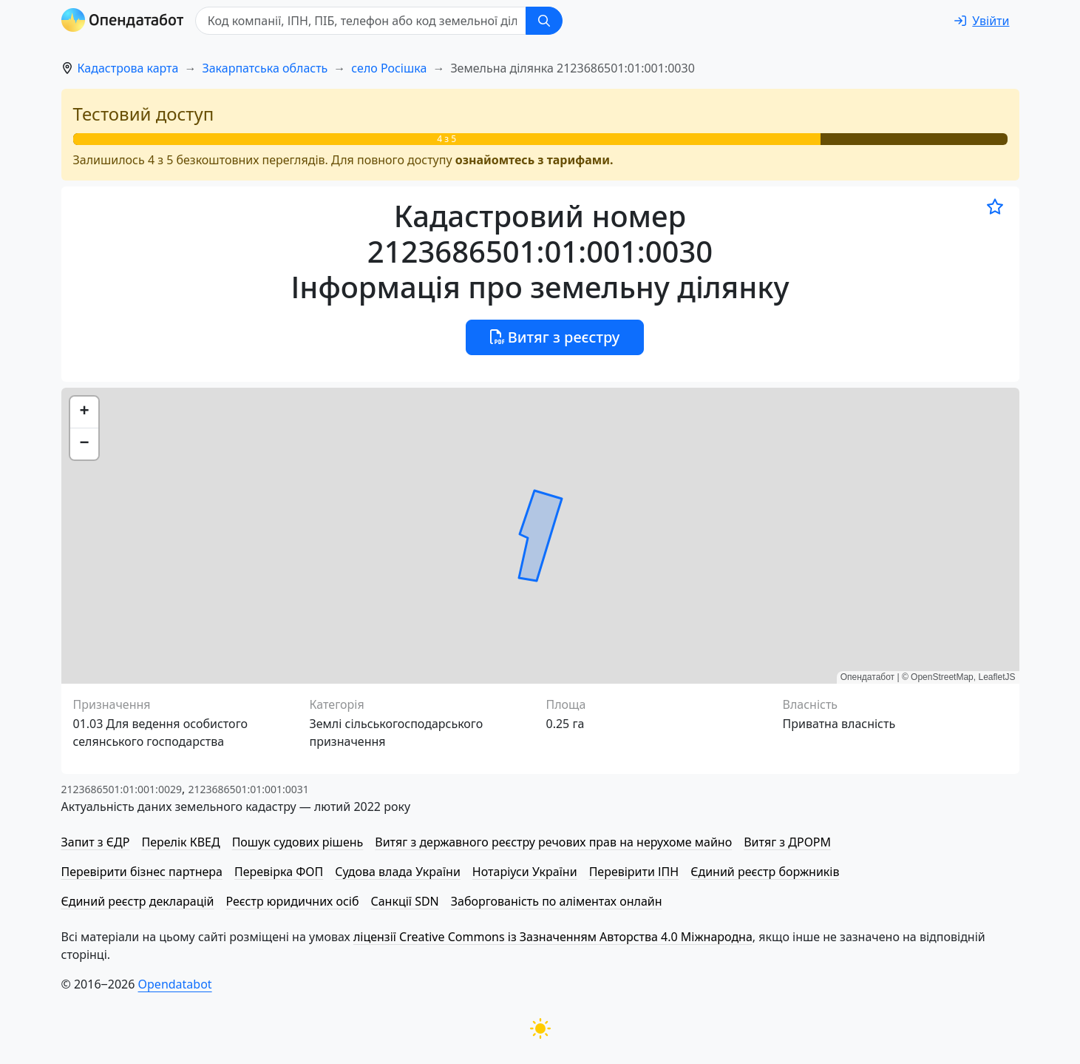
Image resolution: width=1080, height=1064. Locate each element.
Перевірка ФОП (278, 871)
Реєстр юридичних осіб (292, 901)
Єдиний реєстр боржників (764, 871)
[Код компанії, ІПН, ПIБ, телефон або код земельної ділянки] (361, 21)
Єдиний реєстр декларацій (137, 901)
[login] (982, 21)
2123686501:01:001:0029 (121, 789)
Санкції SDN (404, 901)
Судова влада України (398, 871)
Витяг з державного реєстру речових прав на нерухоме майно (553, 842)
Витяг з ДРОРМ (787, 842)
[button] (84, 412)
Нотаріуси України (524, 871)
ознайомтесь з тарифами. (534, 160)
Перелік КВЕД (180, 842)
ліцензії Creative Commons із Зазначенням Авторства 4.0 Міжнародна (553, 937)
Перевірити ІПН (634, 871)
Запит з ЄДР (95, 842)
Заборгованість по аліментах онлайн (556, 901)
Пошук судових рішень (298, 842)
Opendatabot (175, 984)
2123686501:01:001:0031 (248, 789)
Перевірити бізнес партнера (142, 871)
